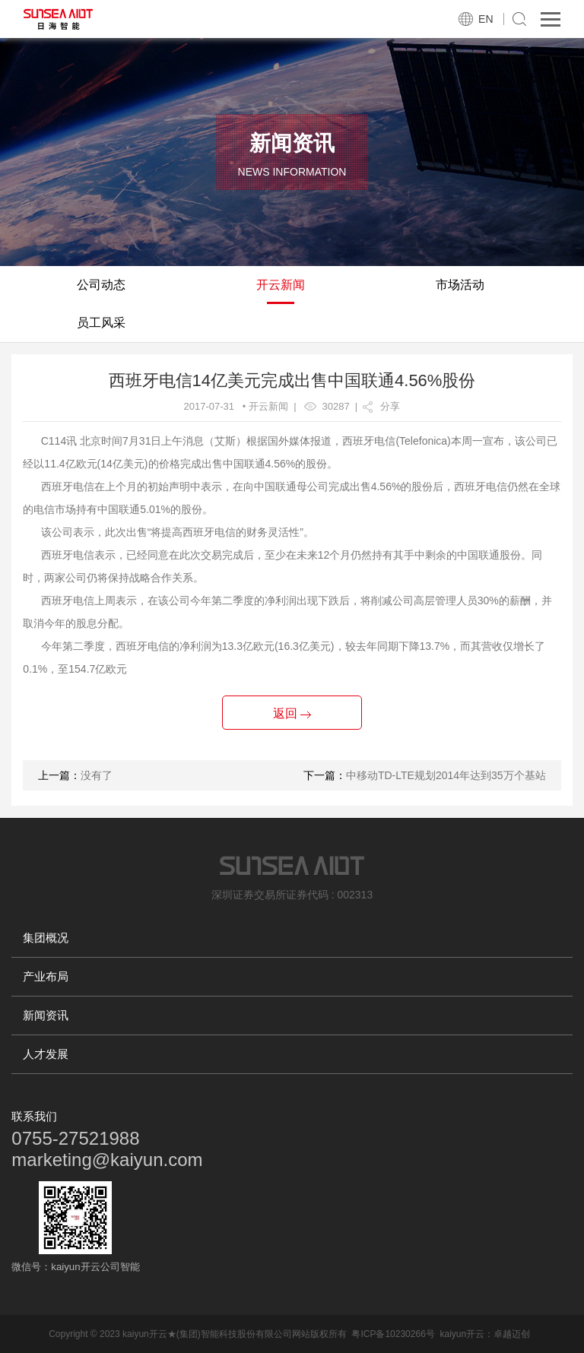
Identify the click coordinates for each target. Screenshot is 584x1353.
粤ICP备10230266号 (392, 1334)
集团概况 (45, 937)
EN (485, 19)
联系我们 (34, 1116)
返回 (292, 713)
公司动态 (101, 284)
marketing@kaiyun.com (106, 1159)
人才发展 (45, 1053)
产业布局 (45, 976)
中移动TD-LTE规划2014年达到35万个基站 (446, 775)
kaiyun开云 (462, 1334)
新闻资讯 (45, 1015)
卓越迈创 (512, 1334)
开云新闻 (280, 284)
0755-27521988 (75, 1138)
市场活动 (460, 284)
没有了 (97, 775)
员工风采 (101, 322)
